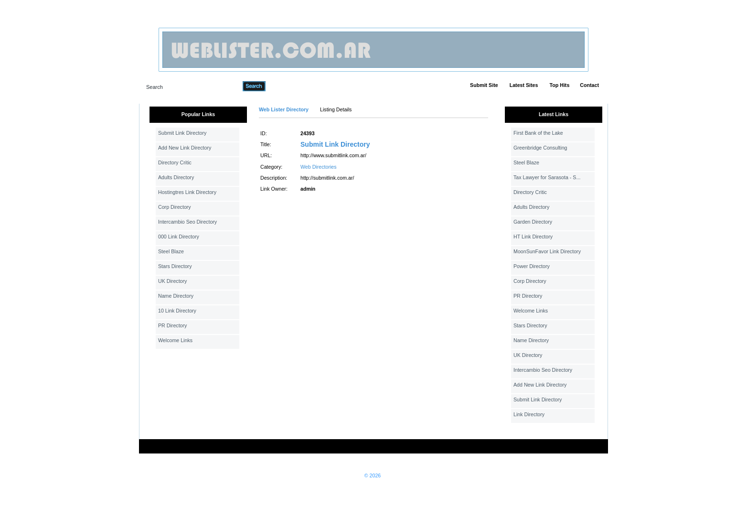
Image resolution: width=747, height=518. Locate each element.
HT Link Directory (533, 236)
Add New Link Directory (184, 148)
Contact (589, 85)
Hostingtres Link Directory (187, 192)
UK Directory (172, 281)
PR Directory (172, 325)
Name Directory (175, 296)
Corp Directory (174, 207)
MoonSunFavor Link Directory (547, 251)
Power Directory (531, 266)
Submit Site (484, 85)
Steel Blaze (171, 251)
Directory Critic (175, 162)
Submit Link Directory (182, 133)
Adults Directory (176, 177)
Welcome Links (175, 340)
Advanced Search (290, 86)
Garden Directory (532, 222)
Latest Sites (524, 85)
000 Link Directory (178, 236)
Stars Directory (175, 266)
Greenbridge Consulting (540, 148)
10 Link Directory (177, 310)
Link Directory (528, 414)
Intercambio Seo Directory (187, 222)
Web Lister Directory (284, 109)
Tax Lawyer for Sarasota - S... (546, 177)
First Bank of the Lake (538, 133)
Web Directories (318, 167)
